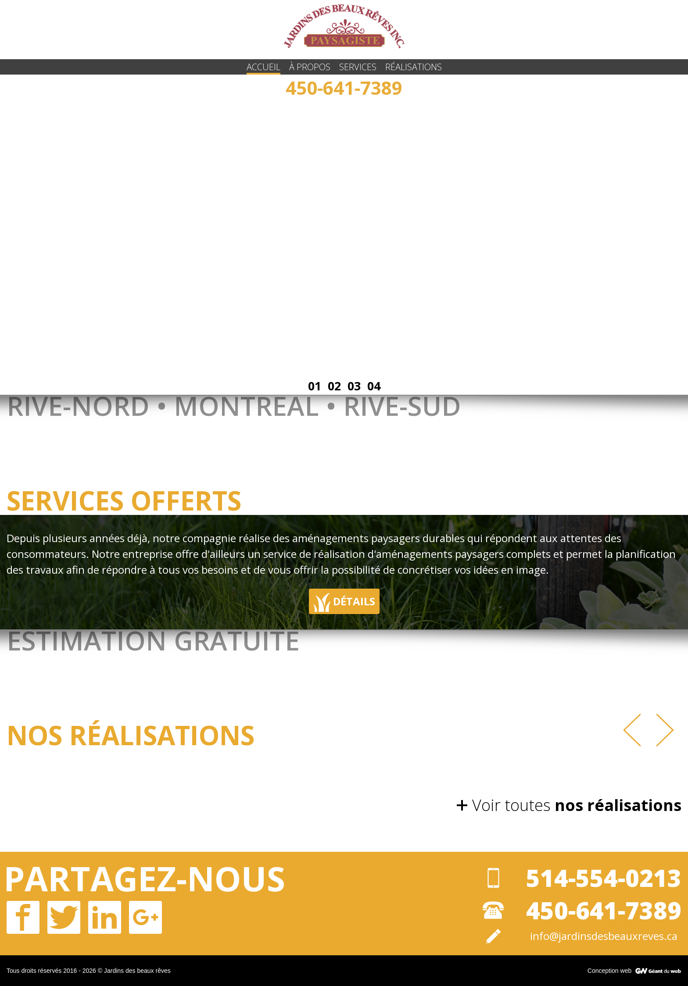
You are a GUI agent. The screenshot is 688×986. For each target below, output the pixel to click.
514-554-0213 (603, 878)
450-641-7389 (344, 87)
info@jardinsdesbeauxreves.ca (603, 936)
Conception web (609, 970)
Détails (344, 602)
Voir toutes (576, 805)
